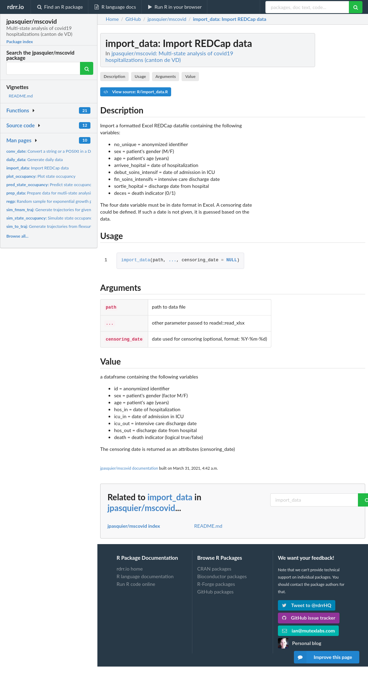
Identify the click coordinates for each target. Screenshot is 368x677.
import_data (135, 260)
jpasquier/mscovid (141, 506)
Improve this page (323, 657)
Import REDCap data (37, 167)
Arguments (165, 76)
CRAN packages (214, 567)
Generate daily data (34, 159)
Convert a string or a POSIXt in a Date (51, 151)
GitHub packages (215, 589)
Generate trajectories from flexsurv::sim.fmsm (59, 226)
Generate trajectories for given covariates (58, 209)
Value (190, 76)
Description (114, 76)
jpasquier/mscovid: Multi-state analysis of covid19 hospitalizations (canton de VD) (169, 56)
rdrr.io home (130, 567)
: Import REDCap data (229, 19)
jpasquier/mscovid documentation (129, 466)
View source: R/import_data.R (136, 91)
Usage (140, 76)
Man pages (18, 140)
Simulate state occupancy (50, 218)
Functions (17, 110)
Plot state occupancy (40, 176)
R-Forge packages (216, 582)
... (172, 260)
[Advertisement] (313, 137)
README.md (21, 95)
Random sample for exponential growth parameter (57, 201)
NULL (231, 260)
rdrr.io (15, 6)
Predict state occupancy (50, 184)
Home (112, 19)
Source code (20, 125)
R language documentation (145, 574)
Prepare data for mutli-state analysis (49, 193)
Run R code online (136, 582)
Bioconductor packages (222, 574)
